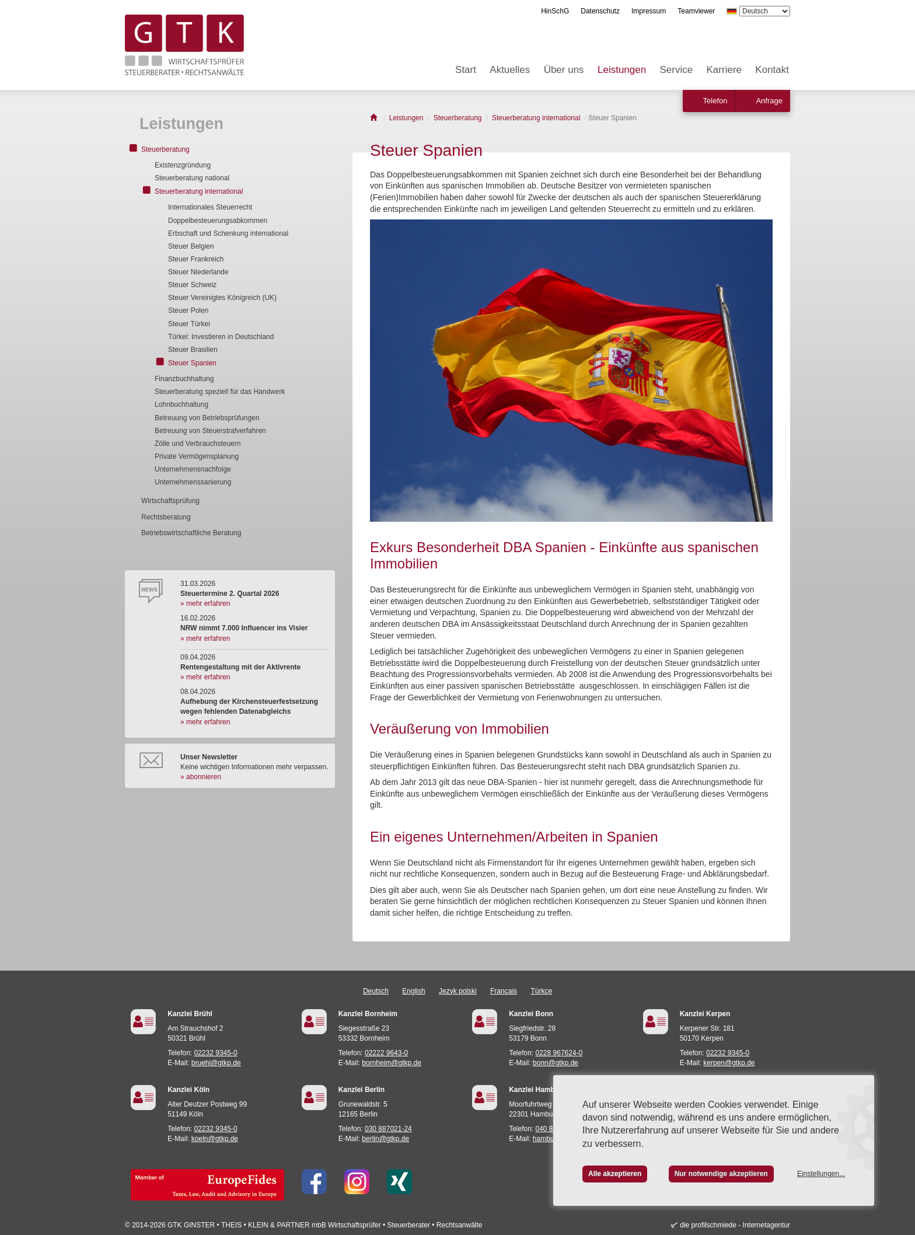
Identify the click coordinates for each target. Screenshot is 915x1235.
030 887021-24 (388, 1129)
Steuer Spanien (192, 363)
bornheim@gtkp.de (391, 1063)
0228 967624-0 (559, 1053)
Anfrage (769, 100)
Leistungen (622, 69)
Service (676, 69)
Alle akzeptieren (614, 1174)
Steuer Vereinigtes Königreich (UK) (222, 298)
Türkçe (541, 991)
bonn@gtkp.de (555, 1063)
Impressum (648, 11)
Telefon (715, 100)
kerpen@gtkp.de (729, 1063)
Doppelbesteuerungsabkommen (217, 221)
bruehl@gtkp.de (216, 1063)
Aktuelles (510, 69)
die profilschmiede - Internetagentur (735, 1225)
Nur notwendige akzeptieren (721, 1174)
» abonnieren (200, 777)
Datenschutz (600, 11)
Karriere (724, 69)
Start (465, 69)
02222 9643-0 (386, 1053)
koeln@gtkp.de (214, 1139)
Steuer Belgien (191, 246)
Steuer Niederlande (198, 272)
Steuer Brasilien (193, 350)
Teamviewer (696, 11)
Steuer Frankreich (195, 259)
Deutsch (376, 991)
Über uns (564, 69)
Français (503, 991)
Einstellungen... (821, 1174)
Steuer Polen (188, 310)
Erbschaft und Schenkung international (228, 233)
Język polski (458, 991)
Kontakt (772, 69)
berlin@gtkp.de (385, 1139)
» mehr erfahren (205, 603)
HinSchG (555, 11)
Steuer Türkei (189, 324)
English (413, 991)
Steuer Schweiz (192, 285)
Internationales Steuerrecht (210, 207)
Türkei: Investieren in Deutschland (221, 337)
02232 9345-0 (216, 1053)
